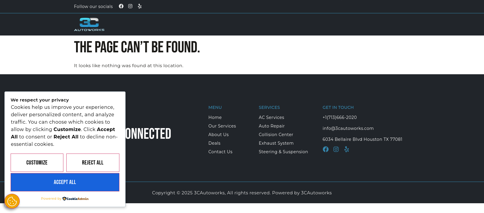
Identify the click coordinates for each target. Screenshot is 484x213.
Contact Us (366, 23)
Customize (36, 162)
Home (221, 23)
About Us (303, 23)
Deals (334, 23)
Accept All (65, 182)
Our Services (261, 23)
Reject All (92, 162)
